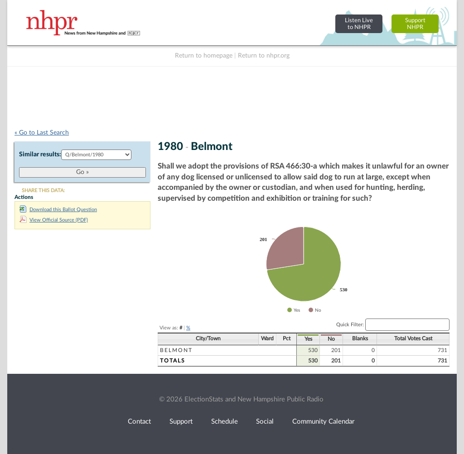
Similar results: (40, 154)
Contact (139, 421)
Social (265, 421)
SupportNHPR (415, 24)
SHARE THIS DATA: (43, 190)
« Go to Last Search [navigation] (41, 133)
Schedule (224, 421)
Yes (308, 339)
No (331, 339)
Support (181, 421)
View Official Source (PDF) (53, 219)
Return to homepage (203, 56)
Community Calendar (323, 421)
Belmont (176, 350)
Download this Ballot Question (58, 209)
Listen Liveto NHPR (359, 24)
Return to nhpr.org (264, 56)
